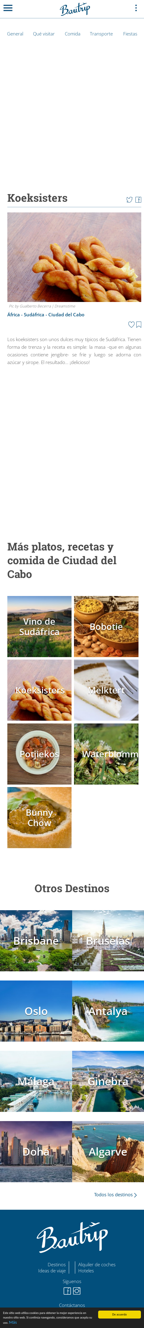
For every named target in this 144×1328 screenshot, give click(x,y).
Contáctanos (72, 1305)
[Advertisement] (70, 449)
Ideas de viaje (52, 1270)
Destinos (57, 1264)
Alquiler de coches (97, 1264)
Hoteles (86, 1270)
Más (13, 1322)
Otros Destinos (72, 888)
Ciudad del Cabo (66, 314)
